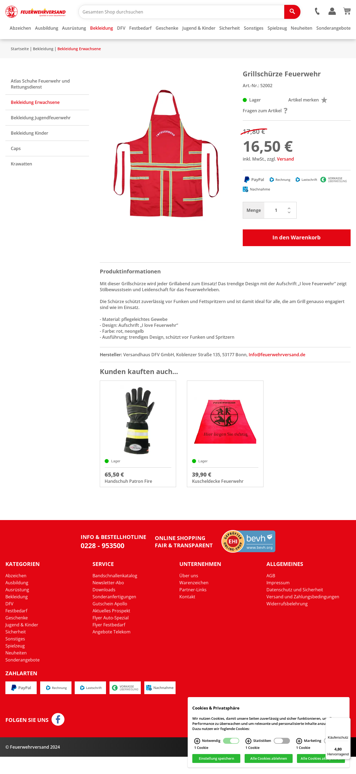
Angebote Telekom (112, 649)
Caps (16, 164)
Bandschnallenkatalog (115, 593)
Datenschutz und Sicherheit (294, 607)
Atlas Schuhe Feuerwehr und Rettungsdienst (40, 100)
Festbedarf (16, 628)
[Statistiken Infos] (248, 741)
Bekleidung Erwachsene (79, 64)
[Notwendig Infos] (197, 741)
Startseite (20, 64)
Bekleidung (43, 64)
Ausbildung (16, 600)
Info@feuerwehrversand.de (277, 371)
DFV (9, 621)
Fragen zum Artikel (265, 126)
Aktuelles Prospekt (111, 628)
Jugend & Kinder (21, 642)
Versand (285, 175)
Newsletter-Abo (108, 600)
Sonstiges (15, 656)
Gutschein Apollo (110, 621)
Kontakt (187, 614)
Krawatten (21, 180)
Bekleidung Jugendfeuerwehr (41, 134)
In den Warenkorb (296, 253)
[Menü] (347, 721)
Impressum (278, 600)
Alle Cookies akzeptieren (321, 758)
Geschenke (16, 635)
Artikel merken (307, 116)
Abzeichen (15, 593)
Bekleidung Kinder (29, 149)
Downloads (104, 607)
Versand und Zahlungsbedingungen (302, 614)
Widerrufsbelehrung (287, 621)
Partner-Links (193, 607)
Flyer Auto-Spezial (111, 635)
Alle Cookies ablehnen (268, 758)
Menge (254, 226)
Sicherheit (15, 649)
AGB (270, 593)
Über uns (188, 593)
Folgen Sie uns (27, 737)
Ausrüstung (17, 607)
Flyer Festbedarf (109, 642)
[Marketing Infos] (299, 741)
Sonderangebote (22, 677)
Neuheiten (16, 670)
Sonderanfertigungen (114, 614)
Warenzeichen (193, 600)
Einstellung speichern (216, 758)
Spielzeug (15, 663)
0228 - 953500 (102, 562)
